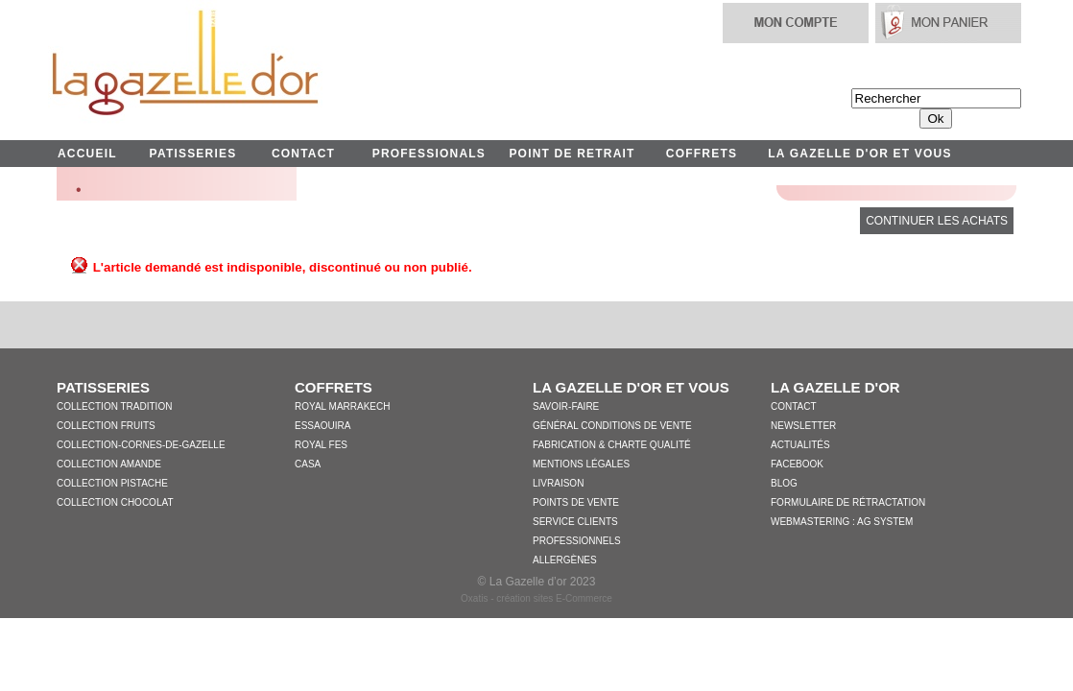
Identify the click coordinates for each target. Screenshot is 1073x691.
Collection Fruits (106, 425)
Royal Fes (321, 445)
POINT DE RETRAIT (571, 153)
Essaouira (322, 425)
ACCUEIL (87, 153)
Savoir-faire (566, 406)
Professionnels (577, 541)
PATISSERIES (193, 153)
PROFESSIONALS (429, 153)
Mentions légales (581, 464)
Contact (794, 406)
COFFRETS (701, 153)
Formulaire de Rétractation (848, 502)
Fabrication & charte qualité (612, 445)
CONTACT (303, 153)
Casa (308, 464)
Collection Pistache (112, 483)
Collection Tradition (114, 406)
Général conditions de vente (612, 425)
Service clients (575, 521)
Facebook (797, 464)
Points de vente (576, 502)
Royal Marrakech (342, 406)
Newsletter (803, 425)
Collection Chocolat (115, 502)
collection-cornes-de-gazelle (141, 445)
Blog (784, 483)
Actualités (800, 445)
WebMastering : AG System (842, 521)
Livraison (558, 483)
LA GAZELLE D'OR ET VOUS (859, 153)
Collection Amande (109, 464)
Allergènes (565, 560)
